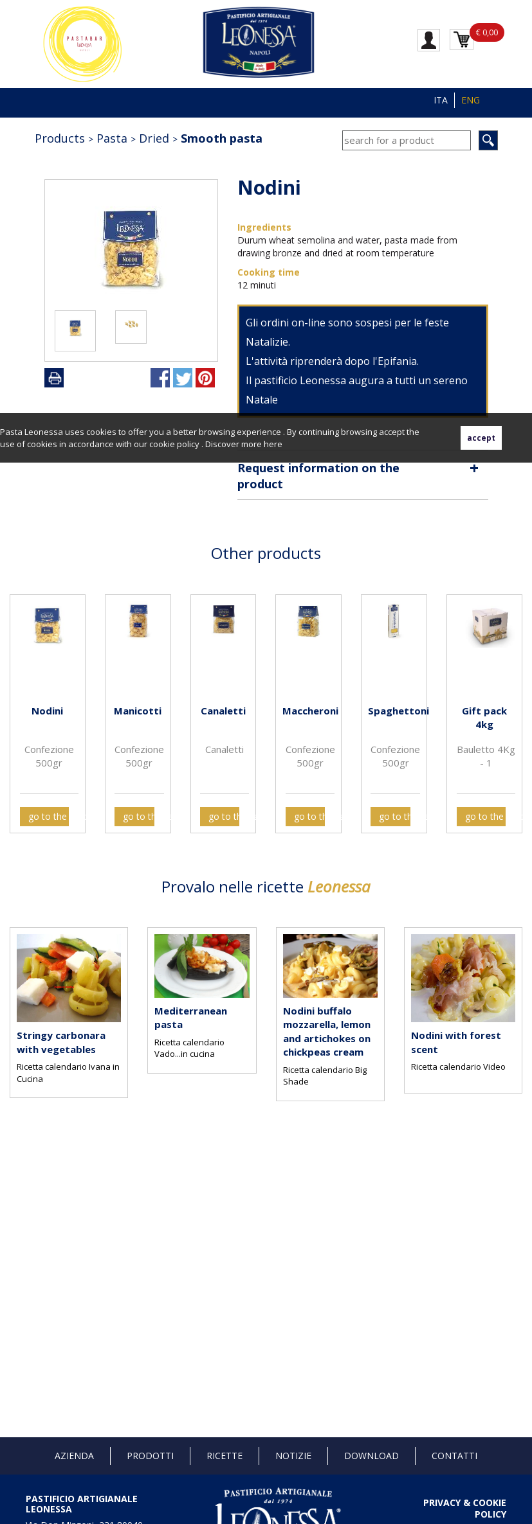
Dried (154, 138)
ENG (470, 100)
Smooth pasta (221, 138)
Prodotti (150, 1455)
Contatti (454, 1455)
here (273, 444)
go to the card (48, 816)
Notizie (293, 1455)
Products (60, 138)
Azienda (74, 1455)
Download (371, 1455)
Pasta (111, 138)
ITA (441, 100)
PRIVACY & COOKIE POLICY (464, 1508)
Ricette (224, 1455)
